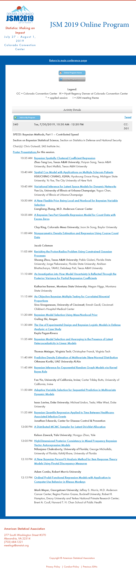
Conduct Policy (71, 566)
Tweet (127, 117)
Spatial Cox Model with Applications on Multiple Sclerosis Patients (73, 172)
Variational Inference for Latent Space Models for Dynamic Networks (75, 186)
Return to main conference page (68, 60)
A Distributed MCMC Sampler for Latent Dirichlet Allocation (70, 427)
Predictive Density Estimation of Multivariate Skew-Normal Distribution (76, 357)
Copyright (54, 558)
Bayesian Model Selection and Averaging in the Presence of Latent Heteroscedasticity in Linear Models (73, 341)
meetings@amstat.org (16, 545)
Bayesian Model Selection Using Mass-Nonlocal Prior (66, 315)
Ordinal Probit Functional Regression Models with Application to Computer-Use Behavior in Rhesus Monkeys (72, 479)
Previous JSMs (90, 566)
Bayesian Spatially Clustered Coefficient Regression (64, 158)
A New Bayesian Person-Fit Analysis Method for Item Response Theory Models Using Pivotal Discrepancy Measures (75, 461)
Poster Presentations (25, 152)
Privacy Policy (53, 566)
